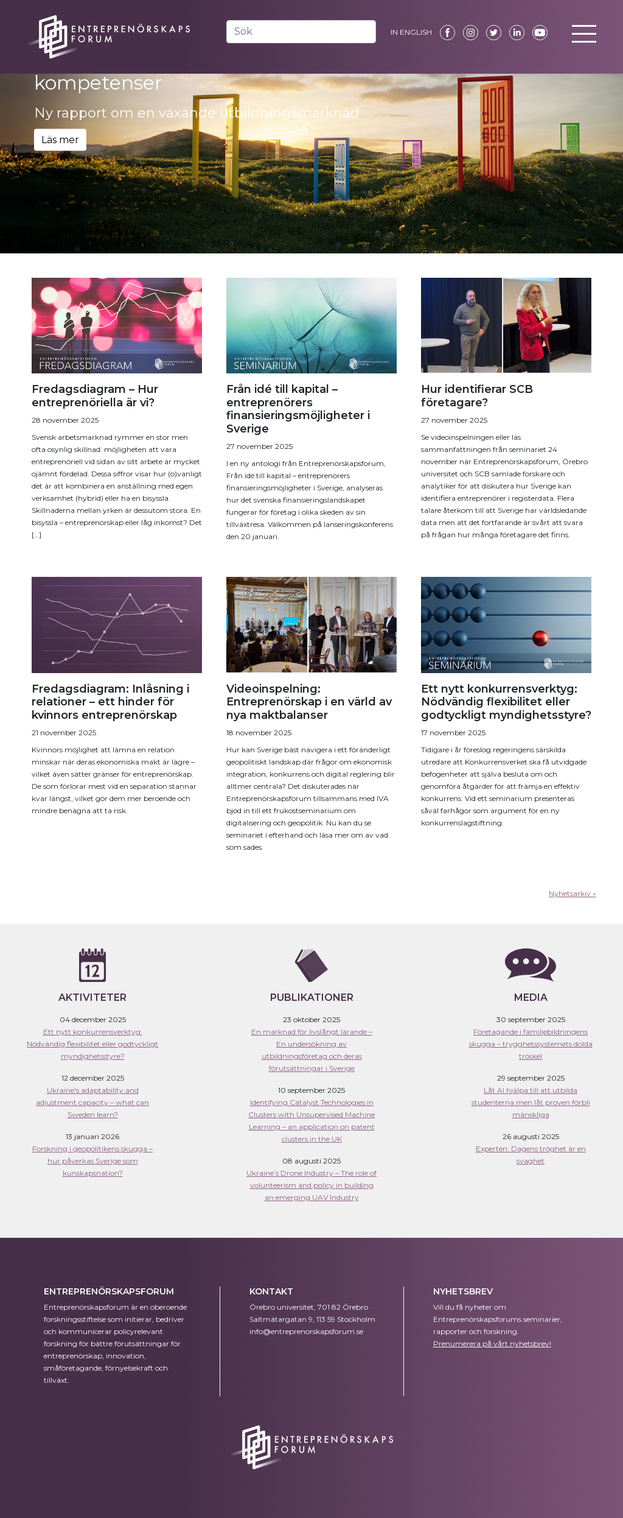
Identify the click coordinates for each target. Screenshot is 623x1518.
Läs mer (60, 139)
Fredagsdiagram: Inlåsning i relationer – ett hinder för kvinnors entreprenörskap (110, 702)
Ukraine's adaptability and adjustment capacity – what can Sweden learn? (92, 1102)
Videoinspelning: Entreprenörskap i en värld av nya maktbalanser (309, 702)
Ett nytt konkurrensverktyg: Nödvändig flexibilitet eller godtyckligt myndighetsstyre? (506, 702)
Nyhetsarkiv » (572, 893)
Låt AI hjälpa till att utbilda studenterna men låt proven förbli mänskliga (531, 1102)
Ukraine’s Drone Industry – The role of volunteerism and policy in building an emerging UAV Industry (311, 1185)
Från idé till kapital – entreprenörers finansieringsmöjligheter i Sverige (298, 409)
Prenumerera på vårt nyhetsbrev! (492, 1343)
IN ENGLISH (411, 32)
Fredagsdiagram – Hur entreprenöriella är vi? (95, 396)
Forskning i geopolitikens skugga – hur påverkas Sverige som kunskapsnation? (92, 1160)
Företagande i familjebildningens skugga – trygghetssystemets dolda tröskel (531, 1044)
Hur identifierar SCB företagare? (477, 396)
